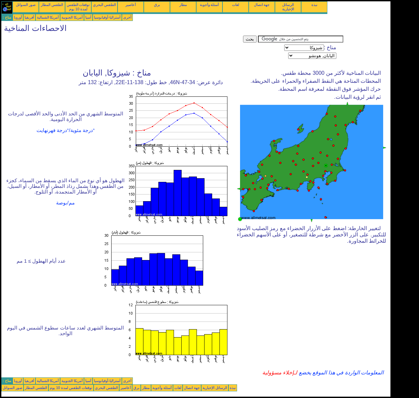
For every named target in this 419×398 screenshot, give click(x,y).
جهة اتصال (262, 5)
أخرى (127, 17)
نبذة (314, 5)
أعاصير (131, 5)
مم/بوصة (65, 202)
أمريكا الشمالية (48, 17)
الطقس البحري (104, 5)
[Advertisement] (122, 51)
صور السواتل (26, 5)
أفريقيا (29, 17)
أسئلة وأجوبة (209, 5)
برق (157, 5)
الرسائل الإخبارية (288, 7)
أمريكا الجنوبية (72, 17)
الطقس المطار (52, 5)
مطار (183, 5)
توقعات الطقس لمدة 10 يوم (78, 7)
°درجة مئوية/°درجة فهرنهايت (66, 130)
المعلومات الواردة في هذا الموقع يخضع (340, 372)
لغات (235, 5)
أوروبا (18, 17)
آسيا (88, 17)
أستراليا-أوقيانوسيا (107, 17)
